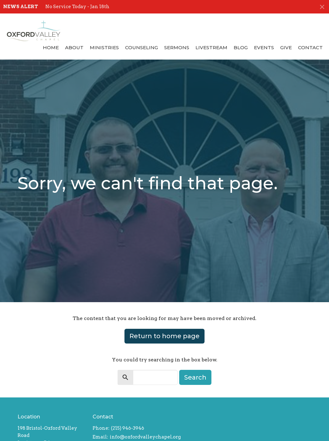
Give (286, 47)
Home (51, 47)
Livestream (211, 47)
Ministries (104, 47)
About (74, 47)
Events (264, 47)
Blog (241, 47)
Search (195, 377)
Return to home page (164, 336)
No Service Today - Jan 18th (77, 6)
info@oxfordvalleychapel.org (145, 437)
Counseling (141, 47)
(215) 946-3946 (127, 428)
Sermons (176, 47)
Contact (310, 47)
